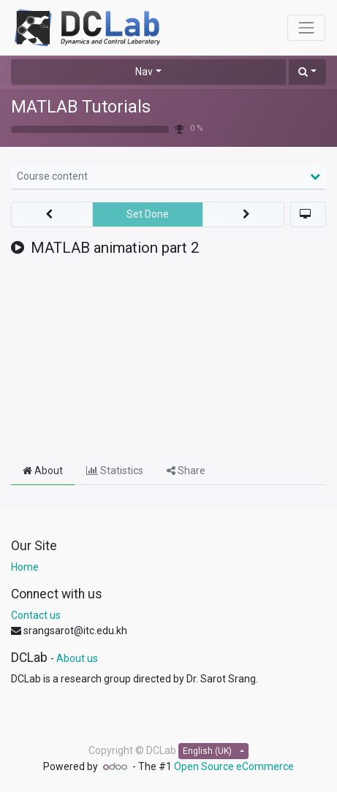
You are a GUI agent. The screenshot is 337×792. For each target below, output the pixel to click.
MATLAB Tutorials (81, 106)
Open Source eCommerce (234, 766)
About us (77, 658)
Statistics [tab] (114, 470)
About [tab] (43, 470)
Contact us (36, 615)
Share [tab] (186, 470)
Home (25, 567)
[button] (307, 72)
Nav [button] (144, 71)
